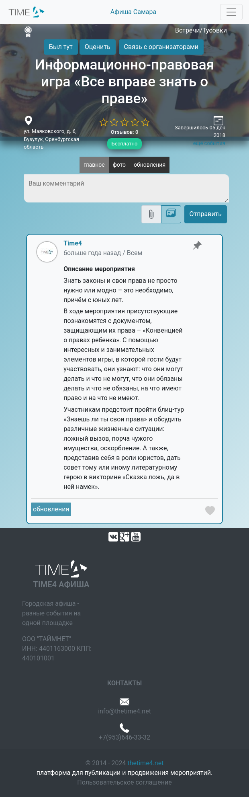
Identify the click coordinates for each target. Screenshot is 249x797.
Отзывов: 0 (125, 132)
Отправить (206, 214)
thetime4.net (145, 763)
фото (119, 164)
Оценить (97, 47)
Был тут (61, 47)
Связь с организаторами (161, 47)
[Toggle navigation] (231, 12)
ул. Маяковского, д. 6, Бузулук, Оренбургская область (51, 139)
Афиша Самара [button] (133, 12)
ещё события (209, 143)
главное (94, 164)
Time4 (72, 243)
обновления (149, 164)
